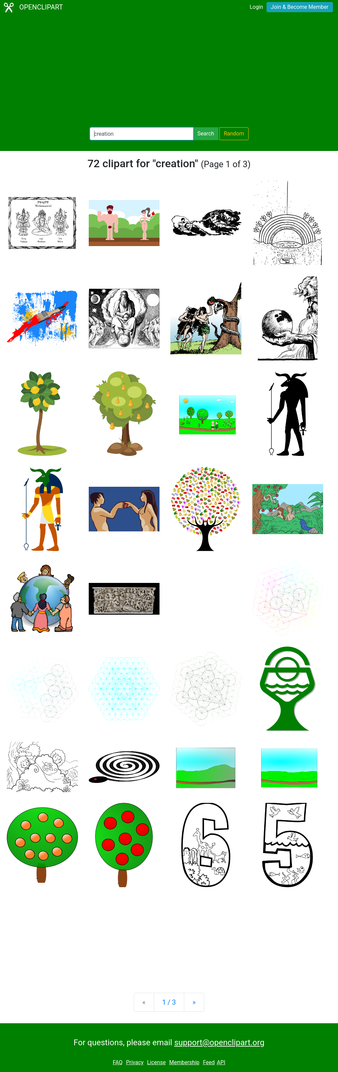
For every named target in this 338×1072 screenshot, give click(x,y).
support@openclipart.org (219, 1042)
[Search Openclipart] (141, 133)
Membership (184, 1062)
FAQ (118, 1062)
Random (234, 133)
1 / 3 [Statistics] (169, 1002)
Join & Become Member (300, 7)
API (221, 1062)
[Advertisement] (169, 71)
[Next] (194, 1002)
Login (256, 7)
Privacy (135, 1062)
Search (205, 133)
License (156, 1062)
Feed (209, 1062)
